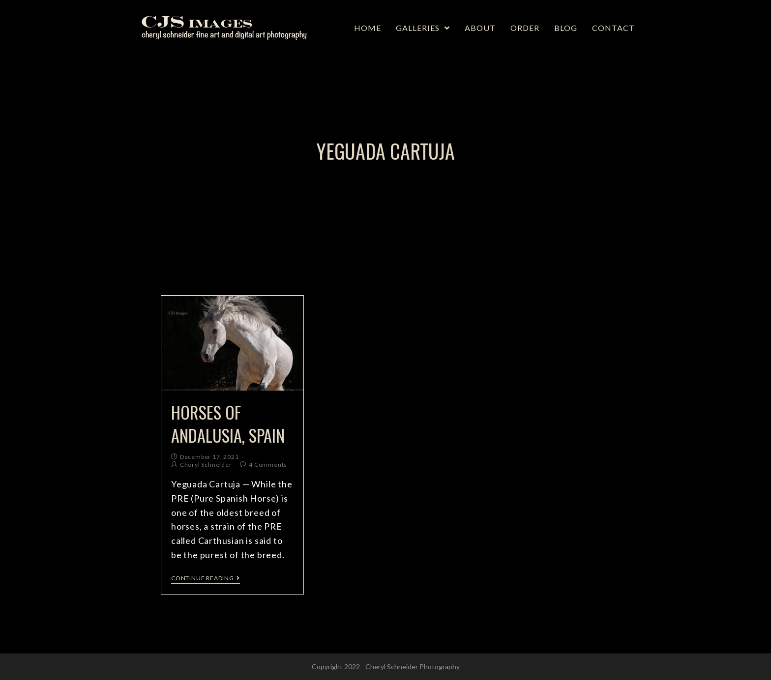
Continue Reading (205, 578)
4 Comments (268, 464)
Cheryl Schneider (206, 464)
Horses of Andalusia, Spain (228, 423)
